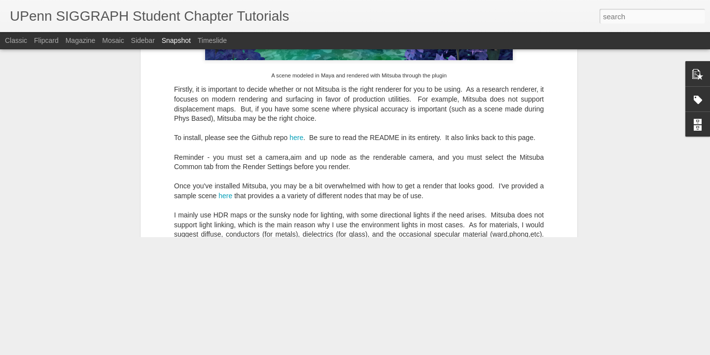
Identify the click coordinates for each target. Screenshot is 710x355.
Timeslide (212, 40)
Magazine (81, 40)
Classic (16, 40)
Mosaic (113, 40)
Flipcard (46, 40)
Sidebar (143, 40)
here (296, 59)
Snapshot (176, 40)
